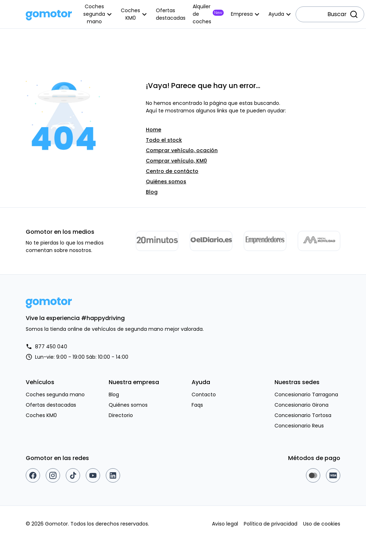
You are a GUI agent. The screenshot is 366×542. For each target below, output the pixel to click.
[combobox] (330, 14)
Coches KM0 (41, 415)
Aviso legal (225, 523)
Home (153, 129)
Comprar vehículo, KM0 (176, 160)
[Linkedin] (113, 475)
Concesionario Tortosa (302, 415)
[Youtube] (93, 475)
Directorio (121, 415)
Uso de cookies (321, 523)
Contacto (204, 394)
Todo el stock (164, 140)
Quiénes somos (166, 181)
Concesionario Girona (301, 404)
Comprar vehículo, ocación (182, 150)
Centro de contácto (172, 171)
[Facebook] (33, 475)
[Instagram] (53, 475)
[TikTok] (73, 475)
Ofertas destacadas (51, 404)
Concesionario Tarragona (306, 394)
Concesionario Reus (299, 425)
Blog (152, 191)
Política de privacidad (270, 523)
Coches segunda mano (55, 394)
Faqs (197, 404)
